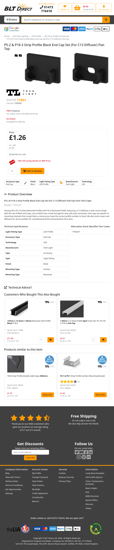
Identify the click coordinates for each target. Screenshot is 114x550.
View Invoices (38, 485)
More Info (47, 394)
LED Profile (36, 36)
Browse (12, 19)
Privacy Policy (65, 481)
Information (92, 469)
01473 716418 (46, 9)
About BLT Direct (12, 477)
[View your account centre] (104, 7)
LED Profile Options (94, 477)
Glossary (89, 504)
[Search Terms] (62, 19)
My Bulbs (36, 489)
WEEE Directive (92, 496)
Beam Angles (91, 488)
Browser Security (66, 477)
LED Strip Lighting (20, 36)
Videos (88, 508)
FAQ (87, 492)
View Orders (37, 481)
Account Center (40, 469)
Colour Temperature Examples (94, 482)
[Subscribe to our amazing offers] (30, 452)
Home (6, 36)
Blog (7, 473)
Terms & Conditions (14, 485)
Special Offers (92, 500)
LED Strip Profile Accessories (56, 36)
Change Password (40, 477)
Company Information (16, 469)
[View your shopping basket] (83, 7)
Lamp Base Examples (95, 473)
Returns (35, 501)
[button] (107, 321)
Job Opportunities (13, 489)
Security (63, 469)
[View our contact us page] (65, 7)
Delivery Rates (11, 481)
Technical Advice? (18, 287)
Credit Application (40, 493)
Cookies (62, 473)
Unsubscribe (37, 497)
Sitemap (9, 493)
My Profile (36, 473)
